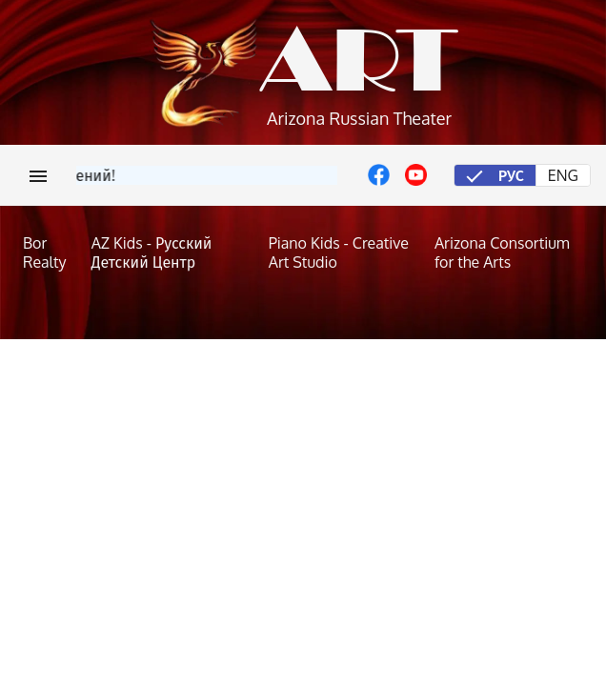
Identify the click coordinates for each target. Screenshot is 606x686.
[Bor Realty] (47, 252)
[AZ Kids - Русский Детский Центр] (170, 252)
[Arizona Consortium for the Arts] (508, 252)
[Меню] (38, 175)
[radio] (494, 175)
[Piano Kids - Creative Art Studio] (342, 252)
